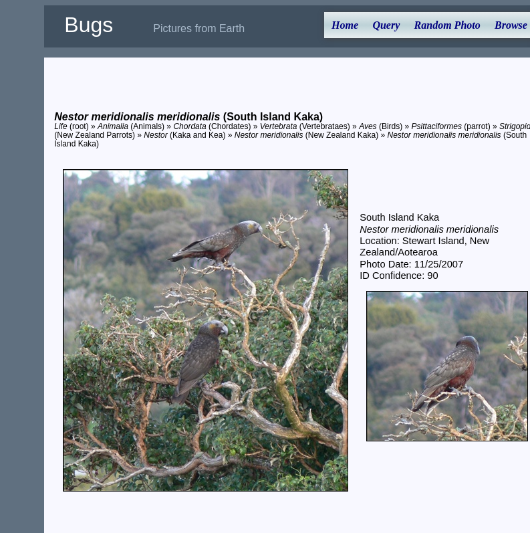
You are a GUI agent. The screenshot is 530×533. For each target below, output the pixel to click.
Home (345, 25)
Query (386, 25)
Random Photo (447, 25)
